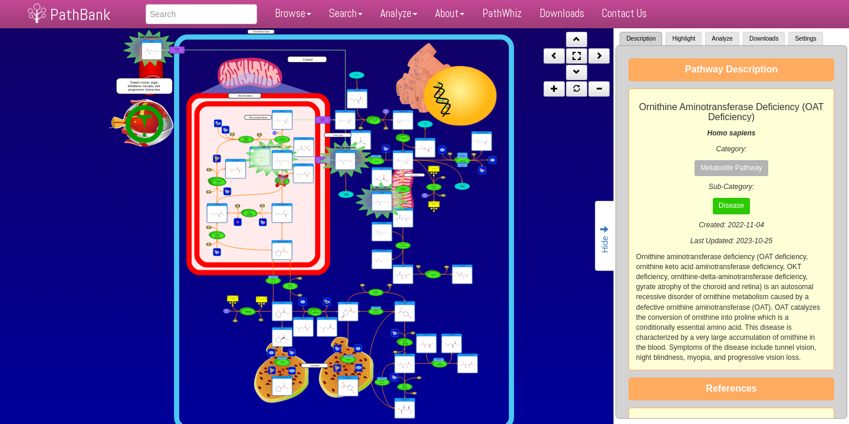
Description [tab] (641, 38)
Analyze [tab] (722, 38)
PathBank (80, 14)
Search (346, 13)
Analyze (398, 13)
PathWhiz (502, 13)
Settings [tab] (805, 38)
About (450, 13)
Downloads (561, 13)
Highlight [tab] (683, 38)
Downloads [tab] (763, 38)
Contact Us (624, 13)
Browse (293, 13)
